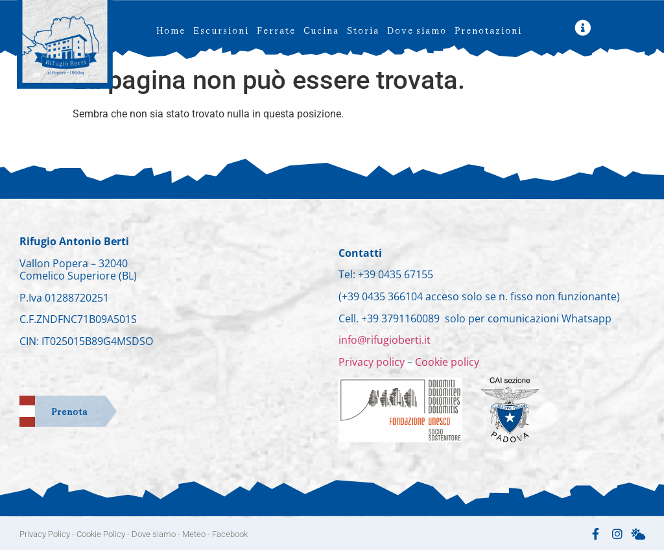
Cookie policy (447, 362)
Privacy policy (372, 362)
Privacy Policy (44, 534)
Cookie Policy (101, 534)
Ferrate (275, 29)
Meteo (194, 534)
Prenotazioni (487, 29)
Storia (362, 29)
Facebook (230, 534)
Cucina (320, 29)
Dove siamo (416, 29)
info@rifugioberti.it (384, 340)
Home (170, 29)
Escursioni (220, 29)
